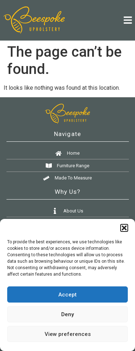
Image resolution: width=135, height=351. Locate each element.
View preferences (68, 334)
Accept (67, 294)
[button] (124, 227)
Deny (67, 314)
